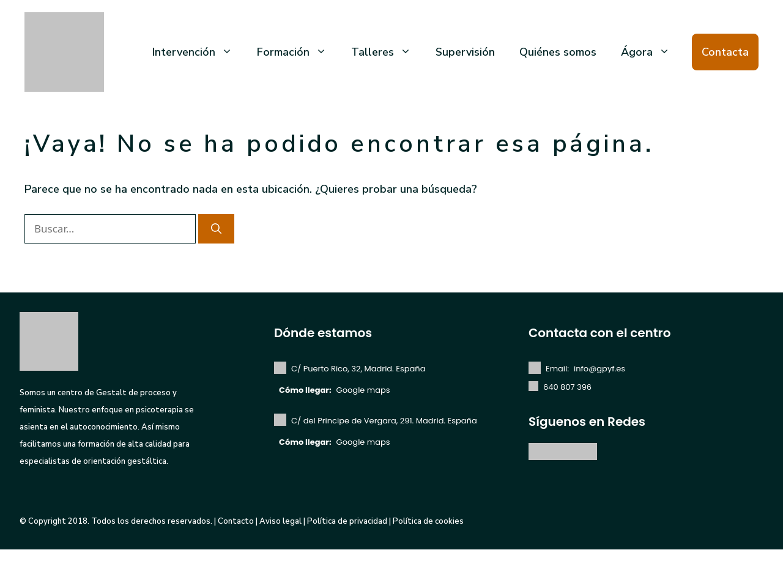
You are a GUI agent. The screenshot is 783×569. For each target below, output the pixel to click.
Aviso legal (280, 521)
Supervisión (465, 52)
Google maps (363, 390)
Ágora (651, 52)
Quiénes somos (557, 52)
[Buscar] (216, 229)
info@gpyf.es (599, 368)
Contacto (236, 521)
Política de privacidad (347, 521)
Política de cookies (428, 521)
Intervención (198, 52)
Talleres (387, 52)
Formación (298, 52)
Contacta (725, 52)
